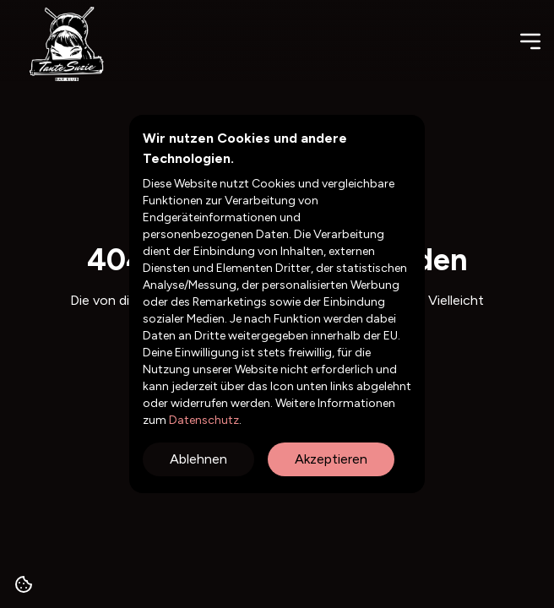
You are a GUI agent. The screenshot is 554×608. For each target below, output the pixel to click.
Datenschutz (202, 420)
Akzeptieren (331, 459)
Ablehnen (198, 459)
